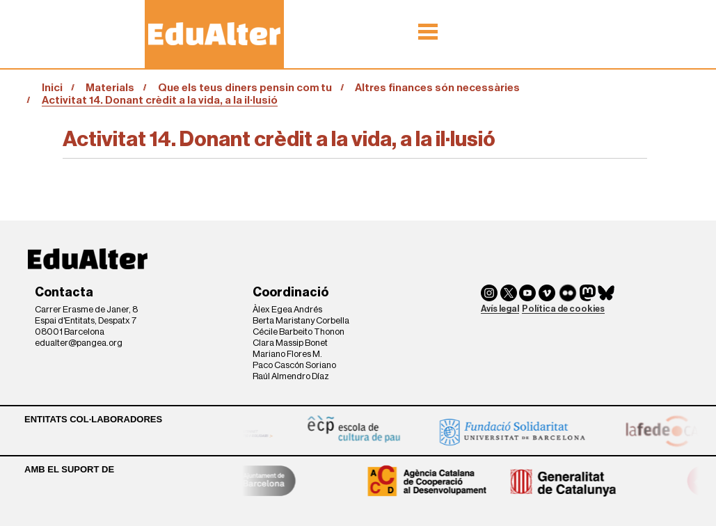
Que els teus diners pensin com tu (245, 87)
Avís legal (500, 308)
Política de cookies (563, 308)
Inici (52, 87)
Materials (110, 87)
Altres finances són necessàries (437, 87)
